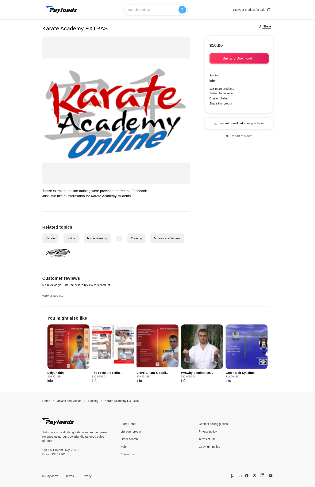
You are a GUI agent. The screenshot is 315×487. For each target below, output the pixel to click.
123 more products (222, 88)
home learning (97, 238)
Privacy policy (208, 431)
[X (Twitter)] (254, 475)
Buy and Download (239, 58)
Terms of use (207, 439)
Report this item (238, 136)
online (71, 238)
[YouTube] (271, 475)
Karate (50, 238)
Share (265, 26)
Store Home (128, 424)
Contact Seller (219, 98)
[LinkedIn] (262, 475)
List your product (131, 431)
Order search (129, 439)
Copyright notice (209, 446)
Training (136, 238)
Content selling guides (213, 424)
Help (123, 446)
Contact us (127, 454)
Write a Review (52, 296)
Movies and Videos (167, 238)
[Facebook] (247, 475)
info (212, 80)
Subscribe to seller (222, 93)
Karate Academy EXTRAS (122, 401)
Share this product (222, 103)
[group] (68, 353)
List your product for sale (252, 9)
